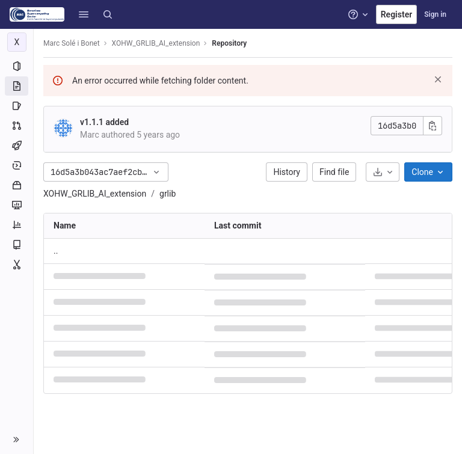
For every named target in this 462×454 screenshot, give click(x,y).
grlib (167, 193)
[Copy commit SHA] (432, 125)
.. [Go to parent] (56, 251)
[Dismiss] (438, 79)
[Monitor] (16, 205)
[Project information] (16, 66)
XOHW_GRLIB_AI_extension (94, 193)
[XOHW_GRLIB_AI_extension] (17, 42)
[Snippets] (16, 264)
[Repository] (16, 86)
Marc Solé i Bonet (71, 43)
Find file (334, 172)
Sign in (435, 14)
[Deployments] (16, 165)
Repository (229, 43)
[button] (83, 14)
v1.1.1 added (104, 122)
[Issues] (16, 105)
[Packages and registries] (16, 185)
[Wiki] (16, 244)
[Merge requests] (16, 125)
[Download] (382, 172)
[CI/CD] (16, 145)
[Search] (107, 14)
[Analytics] (16, 225)
